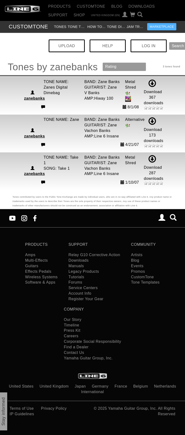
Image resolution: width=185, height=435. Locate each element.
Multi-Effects (36, 260)
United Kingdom (54, 386)
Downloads (141, 6)
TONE (28, 27)
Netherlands (165, 386)
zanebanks (34, 98)
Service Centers (83, 288)
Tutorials (76, 277)
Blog (116, 6)
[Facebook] (35, 218)
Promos (138, 271)
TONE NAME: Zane (61, 119)
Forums (75, 282)
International (92, 392)
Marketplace (162, 26)
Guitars (31, 266)
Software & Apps (40, 282)
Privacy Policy (54, 408)
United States (21, 386)
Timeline (71, 325)
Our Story (72, 320)
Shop (79, 15)
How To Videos (96, 27)
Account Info (79, 293)
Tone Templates (77, 27)
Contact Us (74, 353)
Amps (30, 255)
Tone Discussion (116, 27)
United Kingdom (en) (105, 15)
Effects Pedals (38, 271)
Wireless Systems (41, 277)
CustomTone (91, 6)
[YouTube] (12, 218)
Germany (100, 386)
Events (137, 266)
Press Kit (72, 330)
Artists (137, 255)
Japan (80, 386)
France (120, 386)
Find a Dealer (76, 347)
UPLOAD (67, 46)
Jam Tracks (135, 27)
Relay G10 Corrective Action (94, 255)
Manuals (76, 266)
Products (59, 6)
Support (58, 15)
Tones (60, 27)
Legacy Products (83, 271)
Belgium (140, 386)
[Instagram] (24, 218)
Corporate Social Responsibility (92, 341)
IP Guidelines (22, 414)
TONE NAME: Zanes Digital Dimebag (56, 87)
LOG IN (148, 46)
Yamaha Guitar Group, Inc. (88, 358)
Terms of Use (22, 408)
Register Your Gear (85, 299)
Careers (71, 336)
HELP (107, 46)
